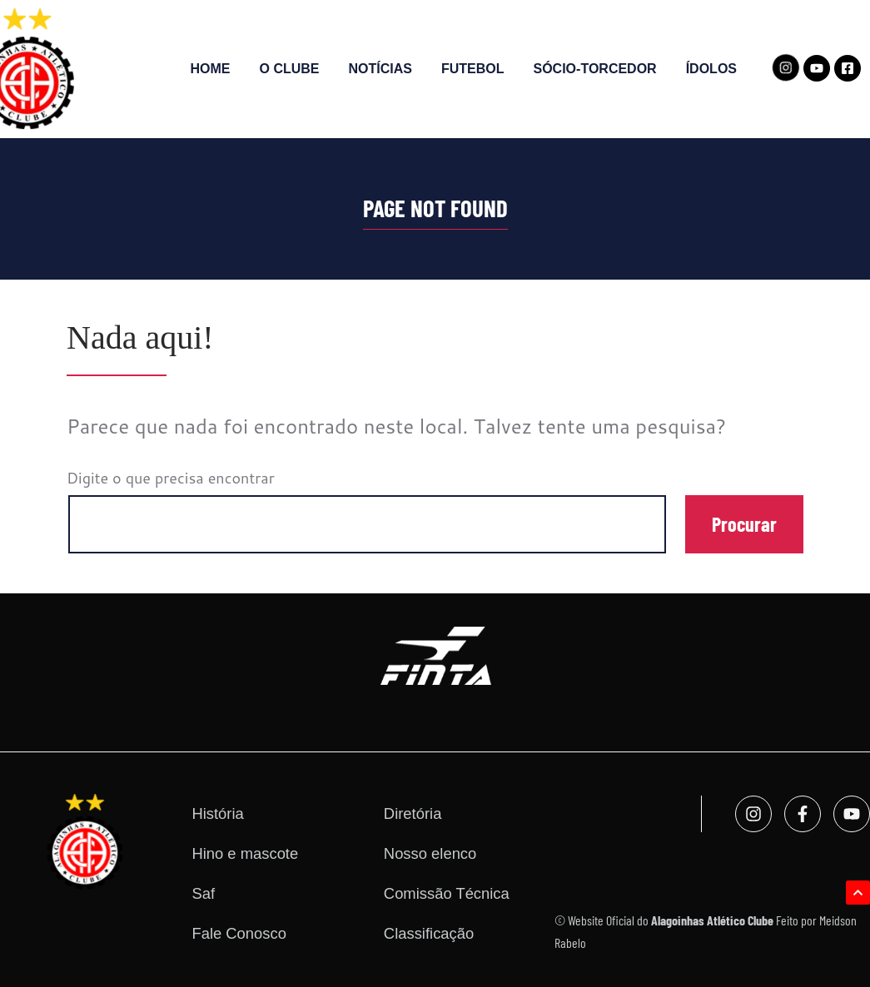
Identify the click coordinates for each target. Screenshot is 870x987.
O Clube (290, 69)
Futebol (473, 69)
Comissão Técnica (447, 893)
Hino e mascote (244, 853)
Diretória (413, 813)
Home (211, 69)
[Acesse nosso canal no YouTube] (816, 68)
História (217, 813)
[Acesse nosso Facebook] (847, 68)
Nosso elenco (430, 853)
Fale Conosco (238, 933)
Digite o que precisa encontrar (171, 478)
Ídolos (711, 69)
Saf (203, 893)
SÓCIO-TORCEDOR (595, 69)
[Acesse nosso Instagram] (785, 68)
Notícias (380, 69)
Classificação (429, 933)
